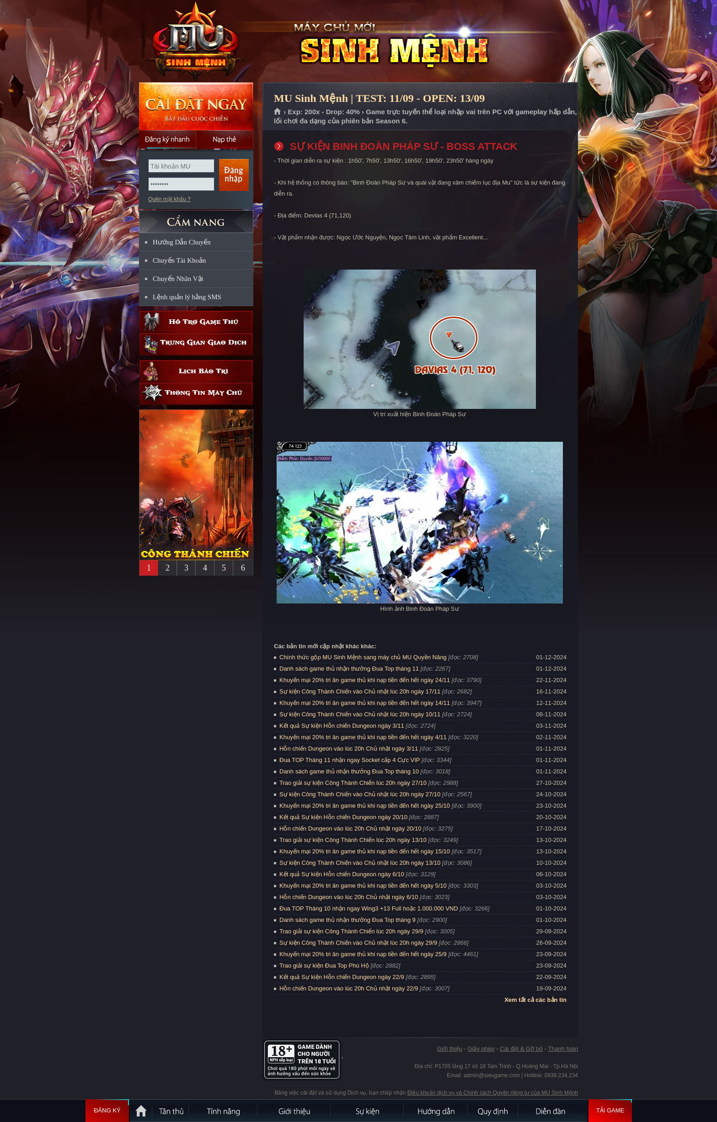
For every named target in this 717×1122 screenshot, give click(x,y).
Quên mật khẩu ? (169, 199)
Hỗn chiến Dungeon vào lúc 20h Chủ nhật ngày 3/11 (348, 748)
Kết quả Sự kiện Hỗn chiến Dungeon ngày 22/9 (341, 977)
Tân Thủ (171, 1110)
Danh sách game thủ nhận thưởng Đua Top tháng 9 (347, 919)
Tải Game (610, 1110)
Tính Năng (223, 1110)
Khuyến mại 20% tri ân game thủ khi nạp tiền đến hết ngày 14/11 (364, 702)
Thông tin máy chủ (196, 393)
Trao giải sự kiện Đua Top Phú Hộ (324, 965)
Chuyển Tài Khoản (179, 260)
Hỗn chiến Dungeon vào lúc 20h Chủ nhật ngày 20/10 (350, 828)
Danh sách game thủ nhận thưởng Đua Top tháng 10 (349, 771)
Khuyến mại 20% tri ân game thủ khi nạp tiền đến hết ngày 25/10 (364, 805)
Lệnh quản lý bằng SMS (187, 297)
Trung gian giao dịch (196, 344)
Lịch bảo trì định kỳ (196, 371)
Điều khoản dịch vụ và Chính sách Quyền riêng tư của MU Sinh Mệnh (492, 1093)
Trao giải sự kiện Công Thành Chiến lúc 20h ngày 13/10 (353, 839)
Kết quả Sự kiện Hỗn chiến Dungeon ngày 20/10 (343, 817)
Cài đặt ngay (196, 106)
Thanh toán (563, 1048)
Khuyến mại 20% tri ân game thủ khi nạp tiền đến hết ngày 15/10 (364, 851)
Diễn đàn (553, 1110)
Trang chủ (278, 111)
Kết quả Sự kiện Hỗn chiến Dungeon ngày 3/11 (341, 725)
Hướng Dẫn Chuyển (182, 242)
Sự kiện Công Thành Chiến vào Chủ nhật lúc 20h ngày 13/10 (359, 862)
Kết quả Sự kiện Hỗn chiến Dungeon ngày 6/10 (341, 874)
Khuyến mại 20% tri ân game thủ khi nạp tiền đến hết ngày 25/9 (363, 954)
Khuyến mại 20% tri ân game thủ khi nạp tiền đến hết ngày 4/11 (363, 737)
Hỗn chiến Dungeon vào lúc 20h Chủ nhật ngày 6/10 (348, 897)
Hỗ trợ (196, 322)
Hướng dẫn (436, 1110)
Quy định (493, 1110)
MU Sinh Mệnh (196, 41)
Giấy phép (480, 1048)
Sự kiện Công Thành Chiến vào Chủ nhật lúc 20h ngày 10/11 (359, 714)
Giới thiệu (449, 1048)
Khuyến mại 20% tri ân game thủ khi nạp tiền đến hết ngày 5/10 (363, 885)
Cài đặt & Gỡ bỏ (521, 1048)
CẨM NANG (196, 217)
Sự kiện (367, 1110)
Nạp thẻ (224, 139)
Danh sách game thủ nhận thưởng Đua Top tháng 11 (349, 668)
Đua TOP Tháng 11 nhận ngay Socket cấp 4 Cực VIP (349, 760)
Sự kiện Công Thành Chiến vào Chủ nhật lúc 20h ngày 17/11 (359, 691)
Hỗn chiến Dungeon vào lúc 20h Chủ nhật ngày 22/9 (348, 988)
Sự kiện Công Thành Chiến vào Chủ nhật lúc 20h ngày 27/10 (359, 794)
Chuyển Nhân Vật (178, 278)
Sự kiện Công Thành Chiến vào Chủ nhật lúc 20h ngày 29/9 (358, 942)
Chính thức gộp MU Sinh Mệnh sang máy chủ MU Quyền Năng (363, 657)
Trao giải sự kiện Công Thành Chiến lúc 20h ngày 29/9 (351, 931)
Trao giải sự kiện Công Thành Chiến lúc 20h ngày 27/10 (353, 782)
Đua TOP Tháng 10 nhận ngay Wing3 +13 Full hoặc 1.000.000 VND (368, 908)
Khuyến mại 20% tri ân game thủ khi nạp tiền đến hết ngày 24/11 (364, 680)
